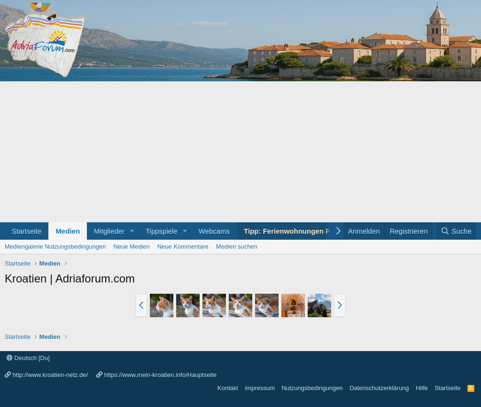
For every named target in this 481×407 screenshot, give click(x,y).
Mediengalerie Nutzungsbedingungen (55, 246)
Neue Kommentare (183, 246)
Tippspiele (162, 231)
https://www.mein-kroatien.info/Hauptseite (160, 374)
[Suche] (456, 231)
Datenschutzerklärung (379, 387)
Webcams (214, 231)
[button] (132, 231)
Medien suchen (236, 246)
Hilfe (422, 387)
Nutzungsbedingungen (312, 387)
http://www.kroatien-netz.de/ (50, 374)
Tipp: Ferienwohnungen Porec (294, 231)
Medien (67, 231)
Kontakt (227, 387)
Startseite (26, 231)
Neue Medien (131, 246)
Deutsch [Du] (28, 357)
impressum (260, 387)
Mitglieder (109, 231)
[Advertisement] (240, 152)
